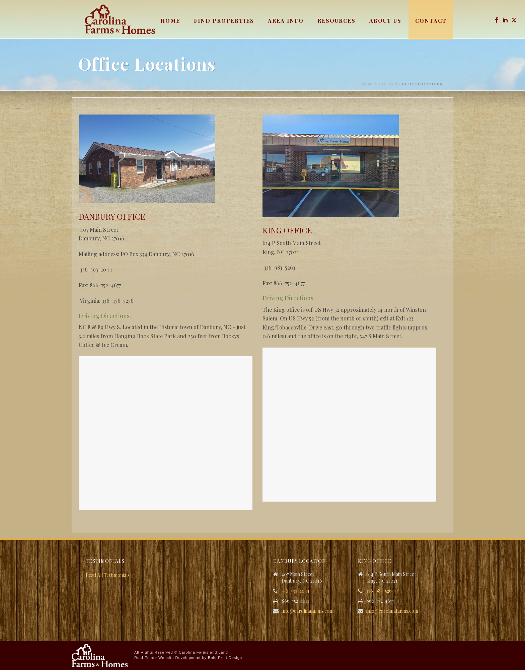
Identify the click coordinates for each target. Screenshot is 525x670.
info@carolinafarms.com (307, 611)
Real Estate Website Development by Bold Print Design (188, 658)
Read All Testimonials (108, 575)
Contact (431, 20)
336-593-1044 (295, 591)
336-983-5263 (380, 591)
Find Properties (224, 20)
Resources (336, 20)
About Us (385, 20)
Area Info (286, 20)
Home (170, 20)
